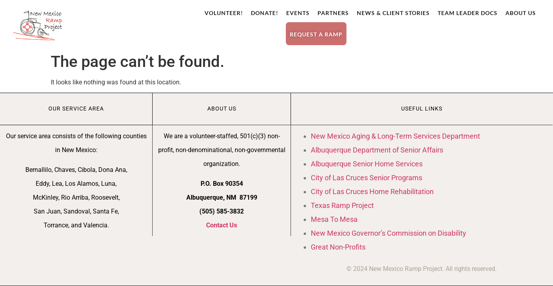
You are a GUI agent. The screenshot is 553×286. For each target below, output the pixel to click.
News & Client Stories (393, 13)
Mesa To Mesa (334, 219)
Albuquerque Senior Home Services (367, 164)
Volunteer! (224, 13)
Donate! (264, 13)
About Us (520, 13)
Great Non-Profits (338, 247)
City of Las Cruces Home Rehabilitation (372, 191)
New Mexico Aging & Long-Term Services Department (395, 136)
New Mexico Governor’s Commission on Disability (388, 233)
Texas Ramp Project (342, 205)
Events (298, 13)
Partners (333, 13)
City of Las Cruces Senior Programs (366, 178)
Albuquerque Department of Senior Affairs (377, 150)
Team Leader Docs (468, 13)
